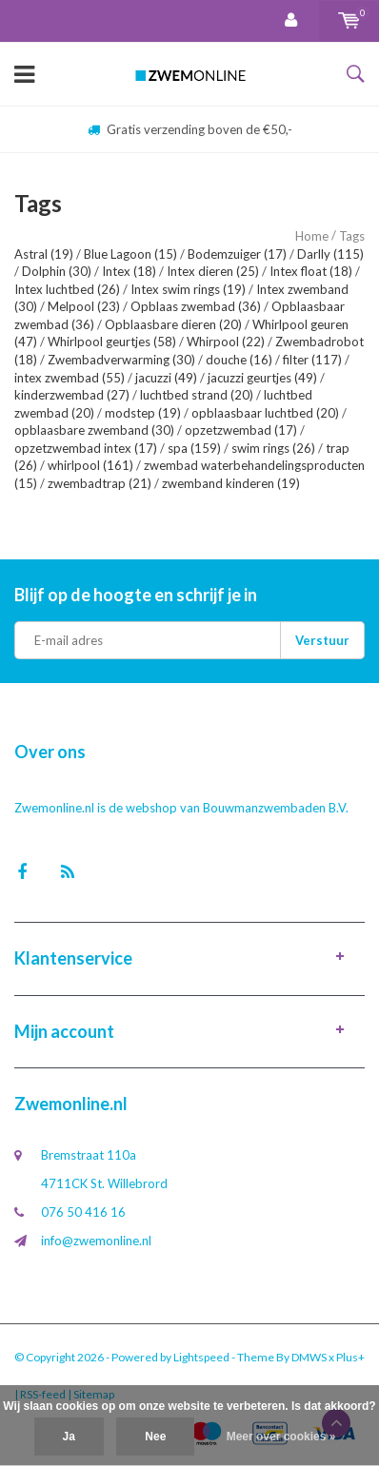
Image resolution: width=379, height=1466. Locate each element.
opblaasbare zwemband (94, 430)
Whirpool (226, 341)
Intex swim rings (188, 289)
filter (312, 359)
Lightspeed (201, 1357)
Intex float (310, 271)
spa (194, 448)
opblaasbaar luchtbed (265, 412)
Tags (352, 236)
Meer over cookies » (281, 1436)
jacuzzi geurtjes (262, 377)
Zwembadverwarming (121, 359)
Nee (155, 1436)
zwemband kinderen (231, 483)
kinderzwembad (72, 394)
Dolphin (56, 271)
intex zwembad (69, 377)
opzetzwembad (241, 430)
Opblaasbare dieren (173, 324)
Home (312, 236)
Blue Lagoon (130, 254)
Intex (129, 271)
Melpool (84, 306)
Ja (69, 1436)
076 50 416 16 (83, 1212)
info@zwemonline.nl (96, 1240)
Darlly (330, 254)
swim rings (273, 448)
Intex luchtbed (67, 289)
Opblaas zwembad (195, 306)
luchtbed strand (196, 394)
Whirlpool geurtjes (112, 341)
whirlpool (90, 465)
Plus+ (350, 1357)
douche (239, 359)
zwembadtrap (99, 483)
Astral (43, 254)
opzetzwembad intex (85, 448)
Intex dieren (213, 271)
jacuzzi (166, 377)
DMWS (309, 1357)
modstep (143, 412)
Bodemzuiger (237, 254)
